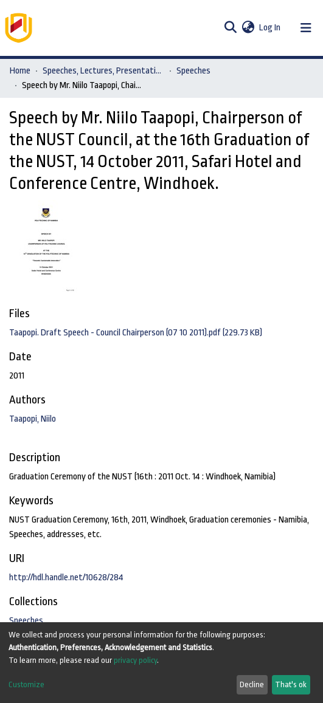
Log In (270, 27)
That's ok (291, 684)
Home (20, 71)
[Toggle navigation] (306, 28)
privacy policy (135, 660)
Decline (252, 684)
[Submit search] (230, 28)
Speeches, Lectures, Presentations (103, 71)
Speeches (193, 71)
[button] (247, 28)
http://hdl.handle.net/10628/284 (66, 577)
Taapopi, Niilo (32, 419)
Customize (26, 684)
